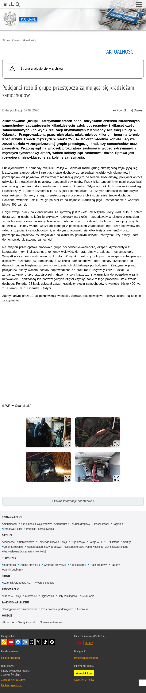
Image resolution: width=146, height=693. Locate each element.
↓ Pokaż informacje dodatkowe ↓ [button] (73, 501)
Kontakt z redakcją (10, 658)
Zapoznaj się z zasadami (13, 680)
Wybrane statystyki (55, 564)
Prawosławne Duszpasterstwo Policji (25, 551)
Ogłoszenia (47, 596)
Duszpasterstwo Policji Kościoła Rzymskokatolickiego (96, 546)
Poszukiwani (101, 523)
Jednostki (9, 542)
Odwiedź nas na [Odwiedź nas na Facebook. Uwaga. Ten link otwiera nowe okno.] (18, 642)
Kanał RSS (4, 642)
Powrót (119, 110)
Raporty (115, 564)
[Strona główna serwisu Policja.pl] (5, 4)
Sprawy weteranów (51, 622)
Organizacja (78, 542)
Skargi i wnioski (27, 622)
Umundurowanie (13, 546)
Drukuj (136, 110)
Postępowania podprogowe (57, 609)
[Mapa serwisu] (11, 4)
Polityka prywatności (11, 685)
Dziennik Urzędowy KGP (18, 582)
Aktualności (29, 40)
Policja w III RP (97, 542)
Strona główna (10, 40)
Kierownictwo (26, 542)
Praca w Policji (11, 589)
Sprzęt (127, 542)
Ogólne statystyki (30, 564)
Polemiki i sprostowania (40, 528)
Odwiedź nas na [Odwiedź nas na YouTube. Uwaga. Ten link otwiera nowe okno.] (11, 642)
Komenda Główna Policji (52, 542)
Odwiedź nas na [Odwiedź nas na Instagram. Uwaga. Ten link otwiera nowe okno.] (25, 642)
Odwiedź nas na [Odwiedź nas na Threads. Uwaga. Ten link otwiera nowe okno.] (32, 642)
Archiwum (82, 609)
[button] (139, 5)
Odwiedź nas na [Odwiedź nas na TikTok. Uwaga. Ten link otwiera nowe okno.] (45, 642)
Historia (114, 542)
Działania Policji (12, 517)
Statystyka (9, 558)
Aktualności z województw (36, 523)
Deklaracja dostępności (86, 658)
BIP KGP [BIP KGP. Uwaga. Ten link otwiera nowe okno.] (89, 643)
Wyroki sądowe (45, 582)
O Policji (7, 535)
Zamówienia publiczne (15, 602)
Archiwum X (62, 523)
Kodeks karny (78, 564)
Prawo (6, 576)
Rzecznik (8, 622)
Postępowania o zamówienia (20, 609)
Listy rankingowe (68, 596)
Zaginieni (118, 523)
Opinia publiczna (13, 569)
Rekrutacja (87, 596)
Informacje (9, 564)
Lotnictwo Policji (12, 528)
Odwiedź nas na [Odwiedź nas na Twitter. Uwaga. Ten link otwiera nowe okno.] (38, 642)
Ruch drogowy (81, 523)
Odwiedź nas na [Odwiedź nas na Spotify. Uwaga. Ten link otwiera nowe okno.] (52, 642)
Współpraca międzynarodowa (44, 546)
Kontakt (7, 616)
